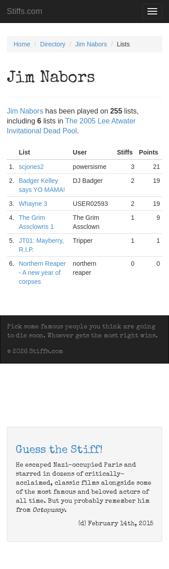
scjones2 (31, 166)
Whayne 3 (33, 203)
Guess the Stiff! (59, 450)
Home (22, 44)
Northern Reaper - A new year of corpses (42, 272)
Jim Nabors (91, 44)
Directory (52, 44)
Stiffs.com (24, 11)
